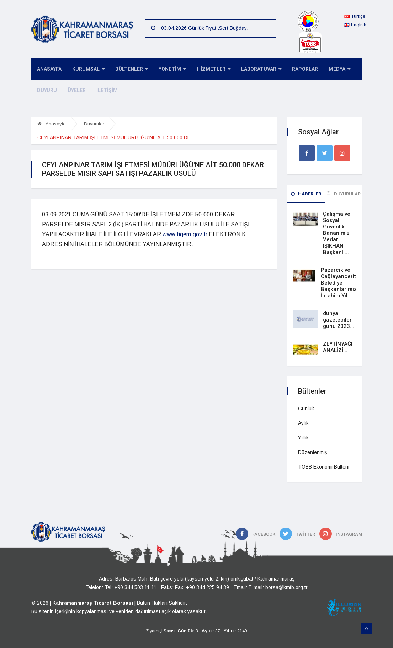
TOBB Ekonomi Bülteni (323, 467)
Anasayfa (51, 123)
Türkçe (354, 16)
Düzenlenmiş (312, 452)
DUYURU (46, 90)
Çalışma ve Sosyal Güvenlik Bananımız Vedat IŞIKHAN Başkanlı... (336, 233)
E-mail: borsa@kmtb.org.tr (278, 587)
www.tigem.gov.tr (185, 234)
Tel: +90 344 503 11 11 (130, 587)
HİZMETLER (206, 69)
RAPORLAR (295, 69)
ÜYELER (74, 90)
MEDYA (328, 69)
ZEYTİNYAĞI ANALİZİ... (337, 347)
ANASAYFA (48, 69)
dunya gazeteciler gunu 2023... (338, 319)
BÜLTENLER (127, 69)
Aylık (303, 423)
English (355, 24)
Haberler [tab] (306, 193)
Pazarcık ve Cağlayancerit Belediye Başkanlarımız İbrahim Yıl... (339, 283)
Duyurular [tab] (343, 193)
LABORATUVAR (253, 69)
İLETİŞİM (103, 90)
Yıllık (303, 438)
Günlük (306, 408)
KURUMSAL (86, 69)
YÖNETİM (167, 69)
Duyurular (94, 123)
